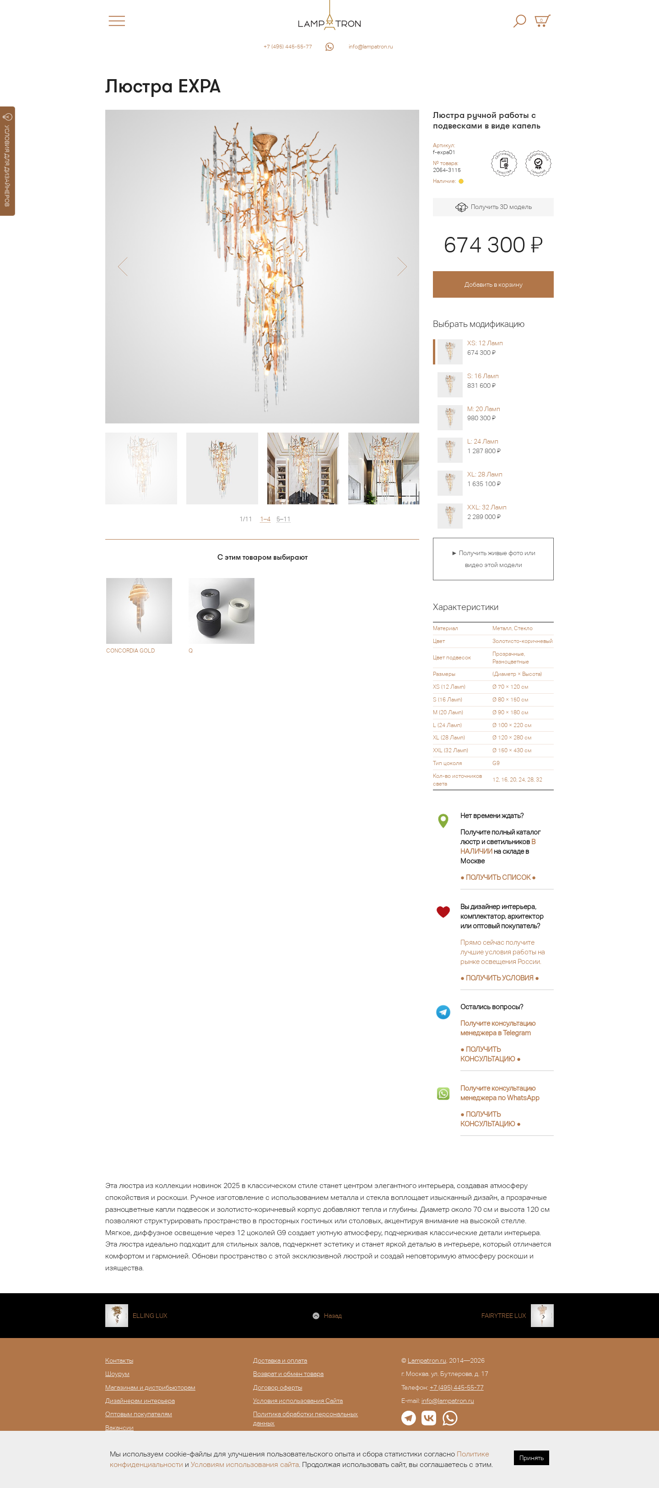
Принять (531, 1457)
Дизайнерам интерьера (140, 1400)
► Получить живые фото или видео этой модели (493, 558)
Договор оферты (277, 1387)
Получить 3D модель (493, 207)
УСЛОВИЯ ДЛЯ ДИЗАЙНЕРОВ (7, 160)
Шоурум (117, 1373)
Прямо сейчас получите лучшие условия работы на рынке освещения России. (502, 951)
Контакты (119, 1360)
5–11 (283, 519)
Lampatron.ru (427, 1360)
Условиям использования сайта (245, 1464)
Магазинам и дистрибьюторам (150, 1387)
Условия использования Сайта (298, 1400)
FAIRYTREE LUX (503, 1315)
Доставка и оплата (280, 1360)
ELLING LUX (150, 1315)
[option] (262, 266)
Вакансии (119, 1427)
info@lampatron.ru (371, 46)
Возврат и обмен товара (288, 1373)
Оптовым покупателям (138, 1414)
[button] (122, 266)
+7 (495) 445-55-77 (288, 46)
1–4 (265, 519)
